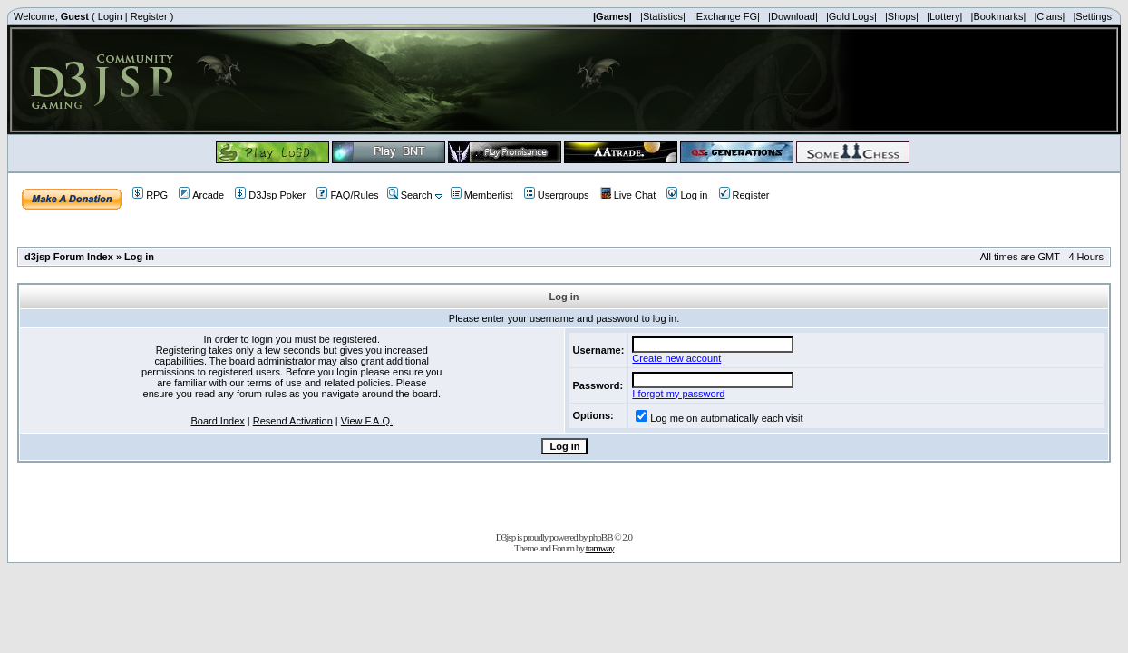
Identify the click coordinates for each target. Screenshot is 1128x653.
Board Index (217, 420)
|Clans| (1049, 16)
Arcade (201, 195)
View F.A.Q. (367, 420)
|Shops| (902, 16)
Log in (686, 195)
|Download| (793, 16)
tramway (600, 547)
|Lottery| (944, 16)
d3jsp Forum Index (68, 256)
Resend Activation (293, 420)
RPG (150, 195)
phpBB (600, 536)
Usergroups (556, 195)
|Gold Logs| (851, 16)
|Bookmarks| (998, 16)
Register (149, 16)
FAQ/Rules (347, 195)
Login (110, 16)
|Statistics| (663, 16)
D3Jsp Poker (270, 195)
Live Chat (628, 195)
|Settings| (1093, 16)
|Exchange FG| (727, 16)
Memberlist (482, 195)
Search (410, 195)
